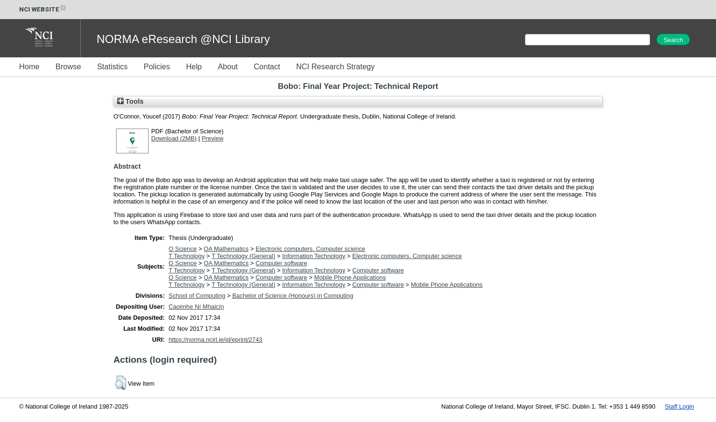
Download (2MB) (174, 138)
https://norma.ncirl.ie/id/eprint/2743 (215, 339)
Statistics (112, 67)
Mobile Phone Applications (350, 277)
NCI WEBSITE (43, 9)
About (228, 67)
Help (194, 67)
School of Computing (197, 295)
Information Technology (313, 256)
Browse (68, 67)
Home (29, 67)
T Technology (187, 256)
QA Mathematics (226, 248)
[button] (120, 383)
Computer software (281, 263)
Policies (157, 67)
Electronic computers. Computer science (310, 248)
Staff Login (679, 406)
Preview (213, 138)
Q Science (183, 248)
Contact (267, 67)
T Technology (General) (243, 256)
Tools (130, 101)
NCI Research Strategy (335, 67)
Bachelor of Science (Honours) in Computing (292, 295)
